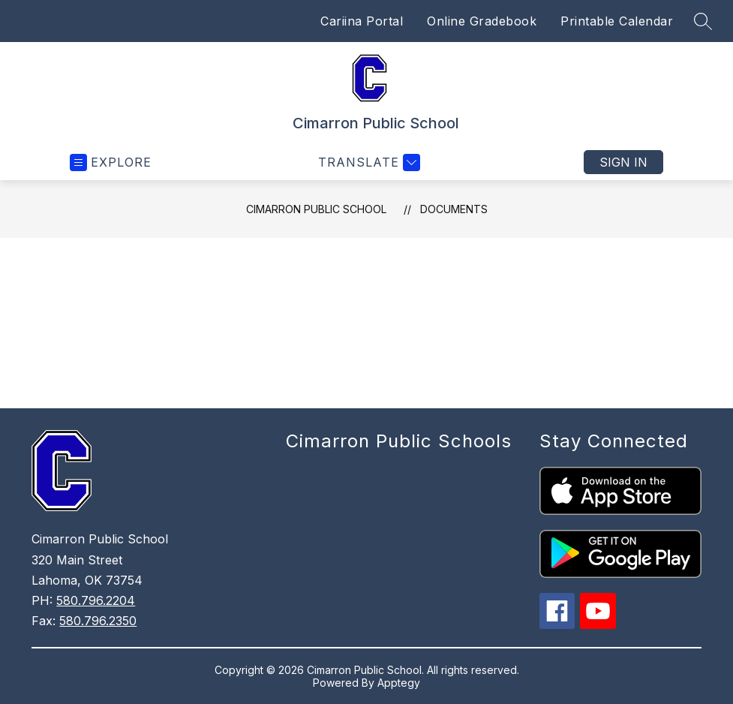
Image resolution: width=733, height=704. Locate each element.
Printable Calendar (616, 21)
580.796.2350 (98, 620)
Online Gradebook (481, 21)
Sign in (623, 162)
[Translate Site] (367, 162)
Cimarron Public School (316, 209)
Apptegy (398, 682)
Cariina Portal (361, 21)
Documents (454, 209)
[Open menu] (111, 162)
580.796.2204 (95, 600)
